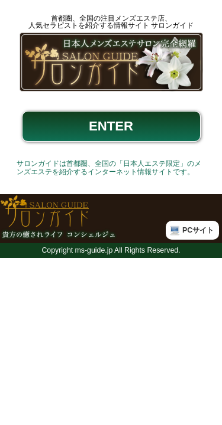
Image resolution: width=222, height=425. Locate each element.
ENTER (111, 126)
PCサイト (198, 230)
